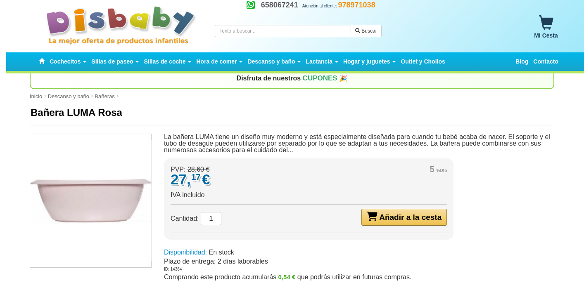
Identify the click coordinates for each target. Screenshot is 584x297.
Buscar (366, 31)
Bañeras (104, 96)
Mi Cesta (546, 27)
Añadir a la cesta (404, 217)
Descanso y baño (68, 96)
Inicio (36, 96)
